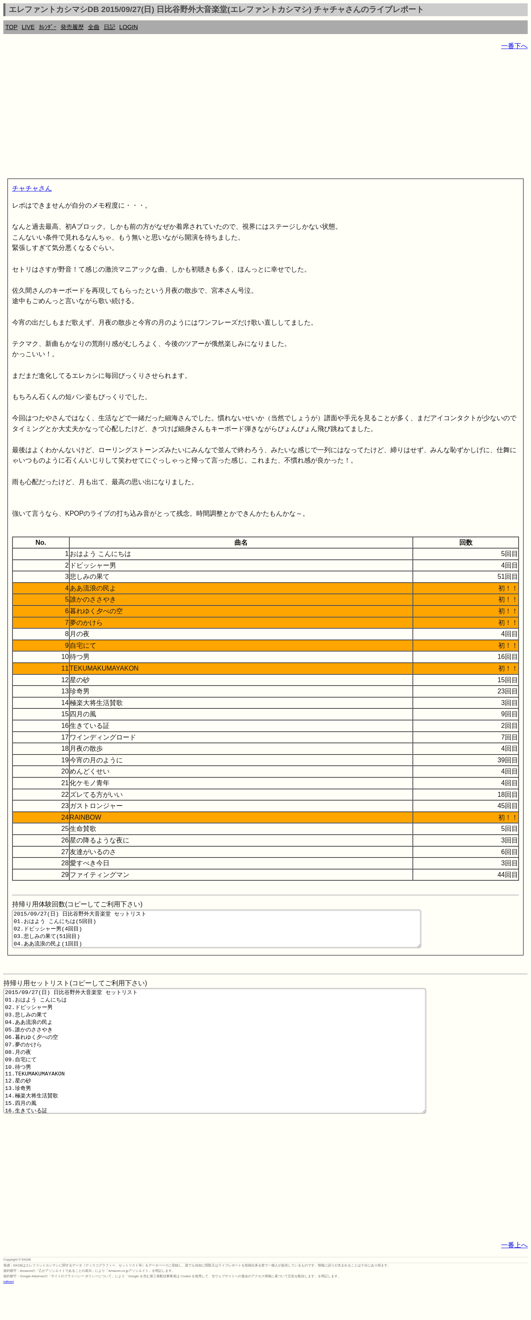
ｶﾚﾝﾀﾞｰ (47, 27)
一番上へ (514, 1277)
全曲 (94, 27)
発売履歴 (72, 27)
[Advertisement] (252, 116)
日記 (109, 27)
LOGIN (128, 27)
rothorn (8, 1314)
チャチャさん (32, 188)
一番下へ (514, 45)
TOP (11, 27)
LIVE (28, 27)
